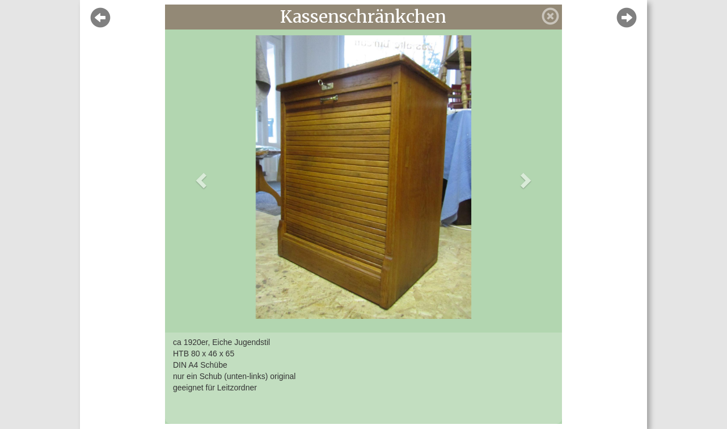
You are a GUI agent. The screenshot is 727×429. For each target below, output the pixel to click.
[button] (200, 177)
